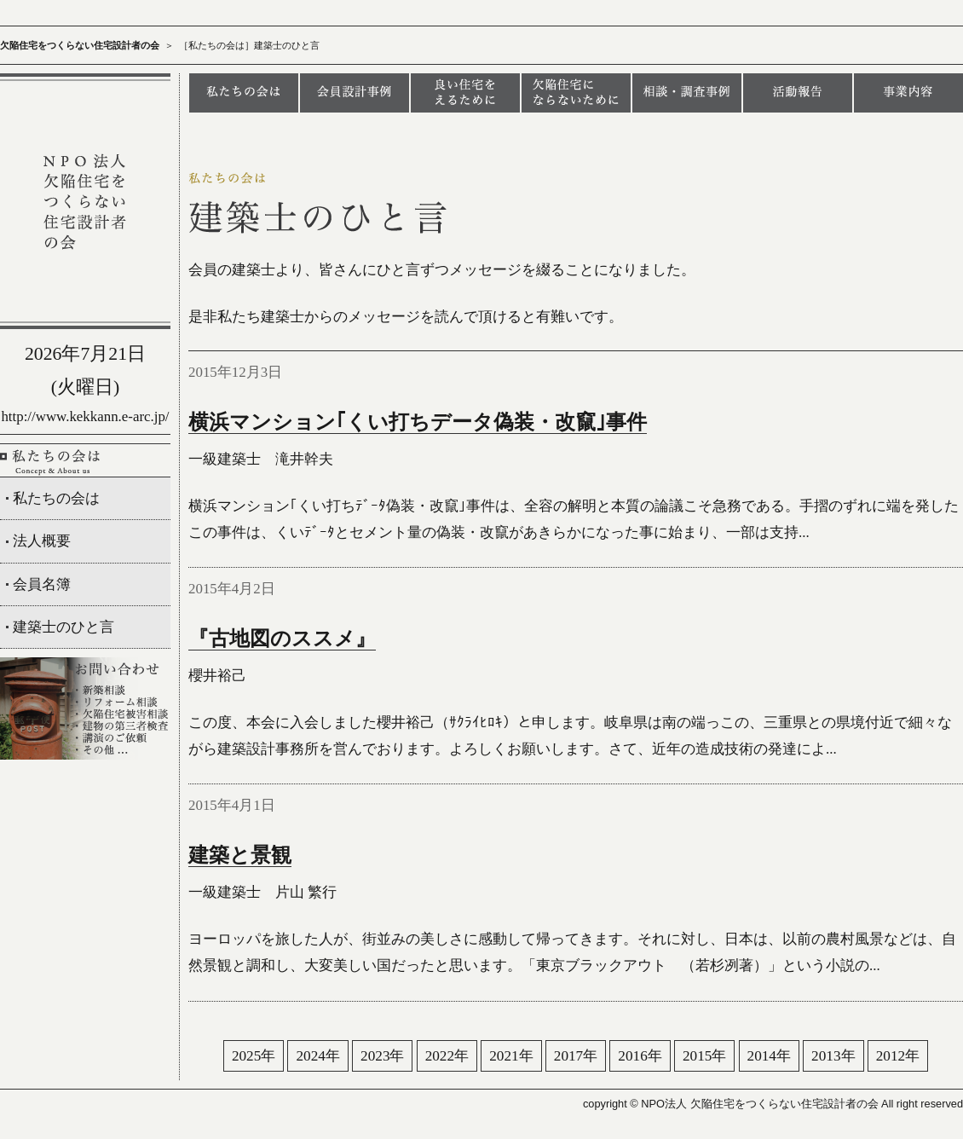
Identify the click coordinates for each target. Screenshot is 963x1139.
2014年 (769, 1056)
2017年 (575, 1056)
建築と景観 (239, 855)
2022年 (447, 1056)
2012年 (898, 1056)
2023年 (382, 1056)
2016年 (639, 1056)
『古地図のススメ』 (282, 638)
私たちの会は (56, 498)
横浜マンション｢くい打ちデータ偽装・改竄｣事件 (417, 422)
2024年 (317, 1056)
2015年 (704, 1056)
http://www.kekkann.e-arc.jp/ (85, 416)
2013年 (833, 1056)
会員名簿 (42, 584)
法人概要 (42, 541)
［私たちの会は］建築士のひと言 (249, 45)
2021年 (511, 1056)
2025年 (253, 1056)
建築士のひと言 (63, 627)
